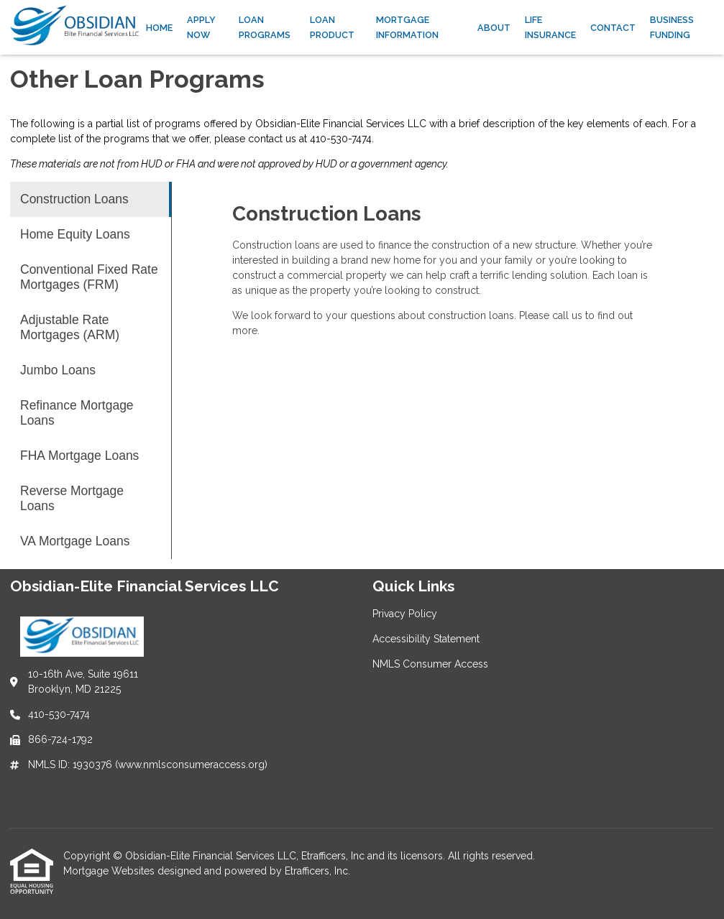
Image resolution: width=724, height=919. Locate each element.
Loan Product (332, 27)
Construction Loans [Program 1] (74, 199)
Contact (613, 27)
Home (159, 27)
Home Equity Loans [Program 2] (75, 234)
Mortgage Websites (110, 871)
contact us (272, 138)
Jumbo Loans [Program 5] (58, 370)
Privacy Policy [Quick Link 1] (404, 613)
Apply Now (201, 27)
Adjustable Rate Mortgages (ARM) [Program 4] (69, 327)
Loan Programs (264, 27)
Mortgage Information (407, 27)
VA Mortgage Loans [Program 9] (74, 541)
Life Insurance (550, 27)
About (493, 27)
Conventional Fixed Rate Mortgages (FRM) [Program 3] (89, 277)
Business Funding (672, 27)
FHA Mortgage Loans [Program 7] (79, 455)
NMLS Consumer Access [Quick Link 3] (430, 664)
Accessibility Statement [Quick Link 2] (426, 639)
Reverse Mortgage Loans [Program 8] (72, 498)
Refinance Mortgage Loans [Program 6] (77, 413)
